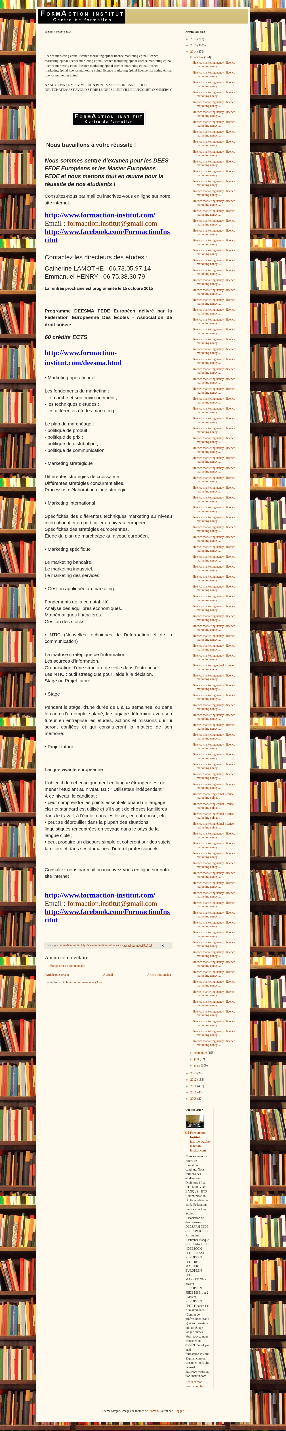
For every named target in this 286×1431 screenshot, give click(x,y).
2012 (194, 1079)
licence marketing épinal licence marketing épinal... (213, 796)
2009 (194, 1098)
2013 (194, 1073)
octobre (199, 57)
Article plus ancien (159, 974)
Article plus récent (57, 974)
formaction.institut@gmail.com (112, 223)
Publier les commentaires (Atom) (83, 982)
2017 (194, 39)
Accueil (108, 974)
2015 (194, 45)
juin (197, 1059)
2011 (193, 1086)
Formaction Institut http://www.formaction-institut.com (200, 1141)
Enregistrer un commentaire (67, 965)
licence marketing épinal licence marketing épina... (213, 667)
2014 (194, 51)
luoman (153, 1411)
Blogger (178, 1411)
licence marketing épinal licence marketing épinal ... (213, 825)
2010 (194, 1092)
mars (197, 1065)
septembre (201, 1052)
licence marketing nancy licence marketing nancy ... (214, 64)
